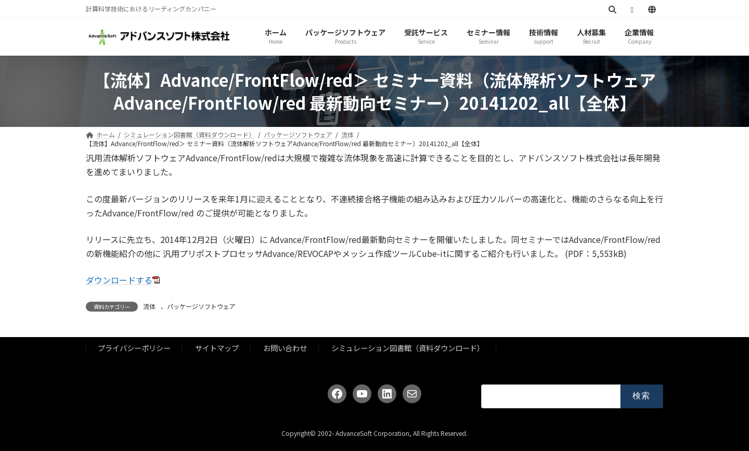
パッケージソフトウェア (201, 306)
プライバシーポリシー (134, 347)
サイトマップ (217, 347)
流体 (149, 306)
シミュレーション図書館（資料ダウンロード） (407, 347)
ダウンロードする (119, 280)
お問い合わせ (285, 347)
